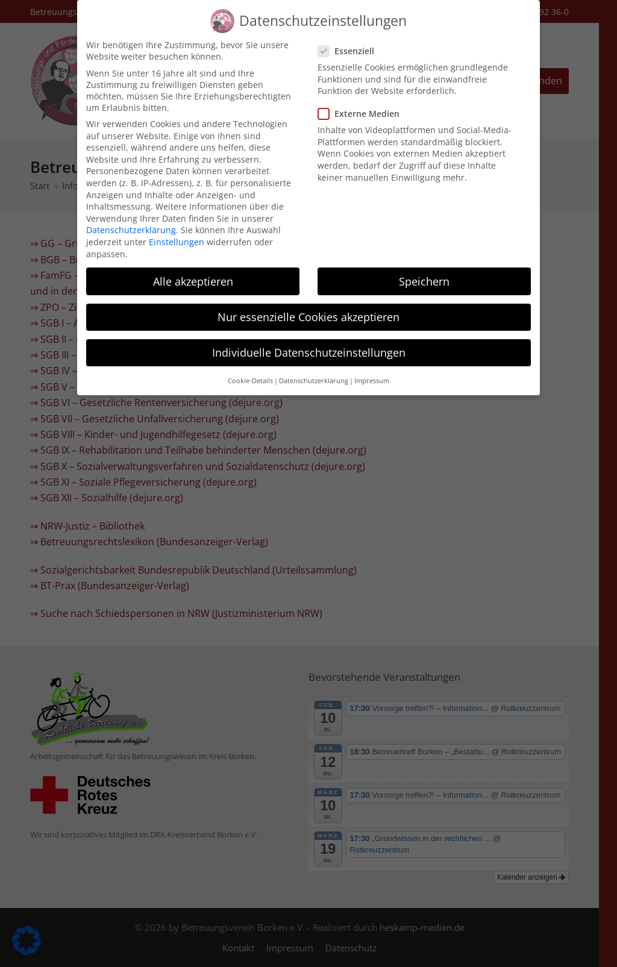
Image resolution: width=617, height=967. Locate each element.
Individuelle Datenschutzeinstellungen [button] (309, 343)
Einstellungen (176, 232)
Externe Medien (362, 104)
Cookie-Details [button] (250, 371)
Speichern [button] (424, 271)
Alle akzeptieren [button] (193, 271)
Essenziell (350, 41)
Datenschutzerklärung (131, 220)
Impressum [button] (371, 371)
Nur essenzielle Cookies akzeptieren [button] (308, 307)
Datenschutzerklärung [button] (313, 371)
